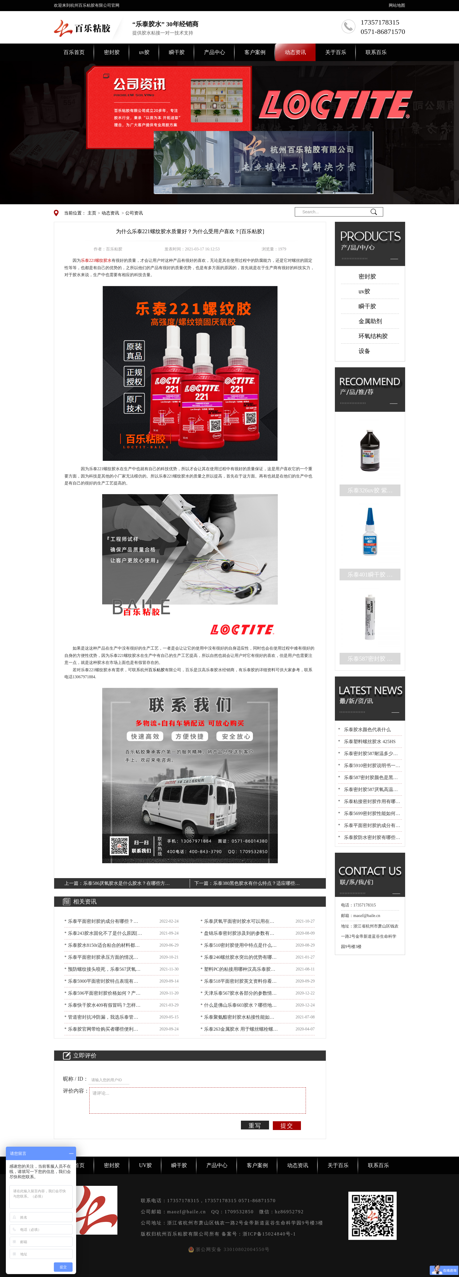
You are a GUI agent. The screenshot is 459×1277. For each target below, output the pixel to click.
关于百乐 (335, 52)
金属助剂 (370, 321)
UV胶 (145, 1165)
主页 (92, 213)
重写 (255, 1125)
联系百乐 (376, 52)
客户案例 (255, 52)
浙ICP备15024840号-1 (269, 1233)
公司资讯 (134, 213)
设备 (364, 351)
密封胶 (112, 52)
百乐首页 (74, 52)
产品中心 (214, 52)
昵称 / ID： (75, 1079)
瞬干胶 (177, 52)
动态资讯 (295, 52)
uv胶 (144, 52)
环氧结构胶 (373, 336)
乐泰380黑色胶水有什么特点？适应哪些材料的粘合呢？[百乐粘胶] (256, 884)
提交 (286, 1125)
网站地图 (397, 5)
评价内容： (76, 1091)
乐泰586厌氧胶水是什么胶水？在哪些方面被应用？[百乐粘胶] (126, 884)
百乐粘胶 (156, 670)
